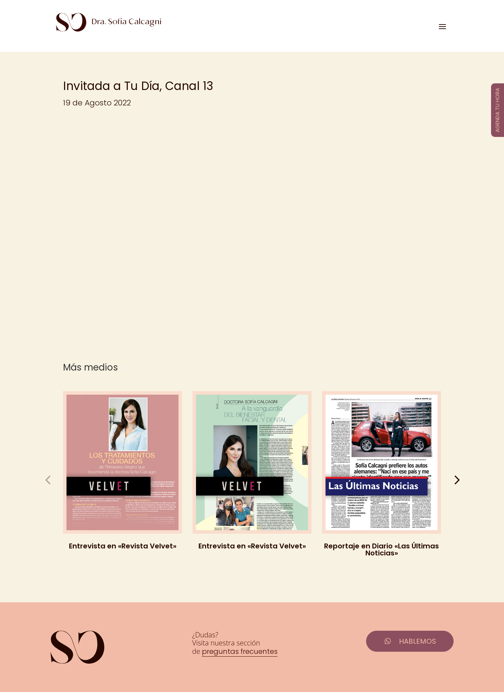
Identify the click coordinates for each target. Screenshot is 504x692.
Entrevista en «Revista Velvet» (122, 546)
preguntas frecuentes (240, 651)
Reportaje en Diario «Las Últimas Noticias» (381, 549)
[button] (456, 480)
